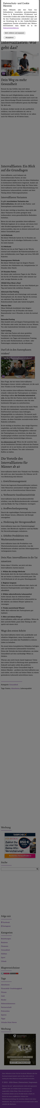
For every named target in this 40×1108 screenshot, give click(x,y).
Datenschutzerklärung (11, 28)
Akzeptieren (10, 37)
